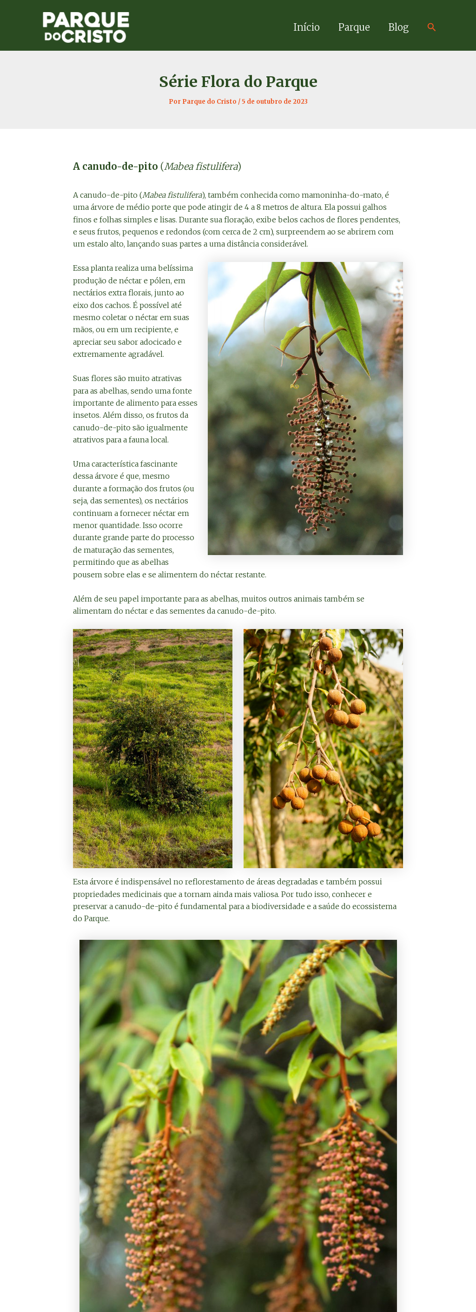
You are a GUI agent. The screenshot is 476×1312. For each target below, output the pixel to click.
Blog (399, 27)
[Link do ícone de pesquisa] (431, 27)
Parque (354, 27)
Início (306, 27)
